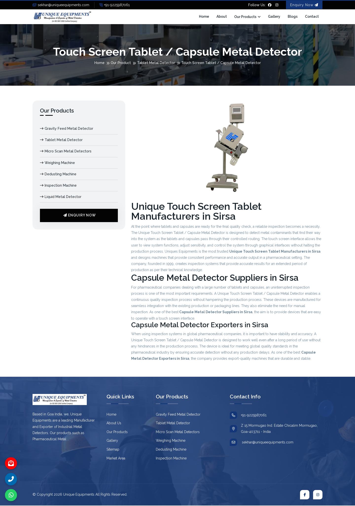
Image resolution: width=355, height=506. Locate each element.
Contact (312, 17)
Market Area (115, 458)
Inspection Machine (58, 186)
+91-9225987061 (114, 5)
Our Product (121, 63)
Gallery (274, 17)
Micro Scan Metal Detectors (65, 152)
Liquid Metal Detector (60, 197)
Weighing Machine (57, 163)
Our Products (245, 17)
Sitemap (112, 450)
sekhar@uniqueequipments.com (61, 5)
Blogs (293, 17)
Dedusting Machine (58, 175)
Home (204, 17)
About (221, 17)
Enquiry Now (304, 5)
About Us (113, 423)
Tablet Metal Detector (156, 63)
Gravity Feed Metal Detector (66, 129)
